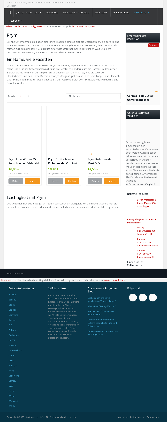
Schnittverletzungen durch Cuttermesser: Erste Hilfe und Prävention (102, 323)
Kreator (12, 345)
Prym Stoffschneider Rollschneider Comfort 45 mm (62, 161)
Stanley (12, 380)
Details (16, 181)
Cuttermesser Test (28, 12)
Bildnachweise (137, 417)
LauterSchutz (15, 350)
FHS (10, 325)
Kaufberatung (121, 12)
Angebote (52, 12)
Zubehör (16, 20)
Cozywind (13, 314)
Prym (11, 370)
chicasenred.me (8, 280)
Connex (12, 309)
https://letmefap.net (83, 26)
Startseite (11, 273)
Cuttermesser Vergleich (142, 184)
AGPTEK (12, 294)
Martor (12, 355)
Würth (12, 406)
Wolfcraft (13, 401)
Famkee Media (68, 417)
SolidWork (14, 375)
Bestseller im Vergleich (76, 12)
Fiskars (12, 330)
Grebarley (14, 335)
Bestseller (101, 12)
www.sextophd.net (114, 280)
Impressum (122, 417)
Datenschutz (153, 417)
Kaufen (32, 181)
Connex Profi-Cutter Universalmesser (140, 98)
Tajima (12, 390)
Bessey (12, 299)
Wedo (12, 396)
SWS (11, 385)
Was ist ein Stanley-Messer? (102, 306)
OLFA (11, 360)
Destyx (12, 319)
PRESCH (12, 365)
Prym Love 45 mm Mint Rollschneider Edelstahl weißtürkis (23, 161)
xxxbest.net (11, 26)
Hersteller (141, 12)
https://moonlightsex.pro (32, 26)
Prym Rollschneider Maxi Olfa (100, 161)
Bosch (12, 304)
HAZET (12, 340)
